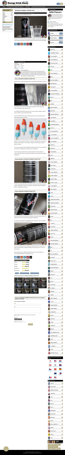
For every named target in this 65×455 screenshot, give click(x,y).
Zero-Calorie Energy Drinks (25, 273)
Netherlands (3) (60, 362)
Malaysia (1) (55, 378)
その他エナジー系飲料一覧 (54, 448)
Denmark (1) (55, 370)
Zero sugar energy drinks (34, 273)
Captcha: (15, 318)
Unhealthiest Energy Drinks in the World (38, 6)
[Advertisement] (30, 53)
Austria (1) (50, 366)
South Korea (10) (55, 366)
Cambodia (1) (60, 366)
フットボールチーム (53, 446)
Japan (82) (50, 362)
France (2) (50, 378)
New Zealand (55, 374)
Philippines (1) (60, 374)
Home (4, 6)
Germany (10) (60, 370)
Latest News (28, 6)
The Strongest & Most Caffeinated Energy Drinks (15, 6)
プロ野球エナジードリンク (54, 444)
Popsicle (17, 273)
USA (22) (55, 362)
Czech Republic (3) (50, 371)
